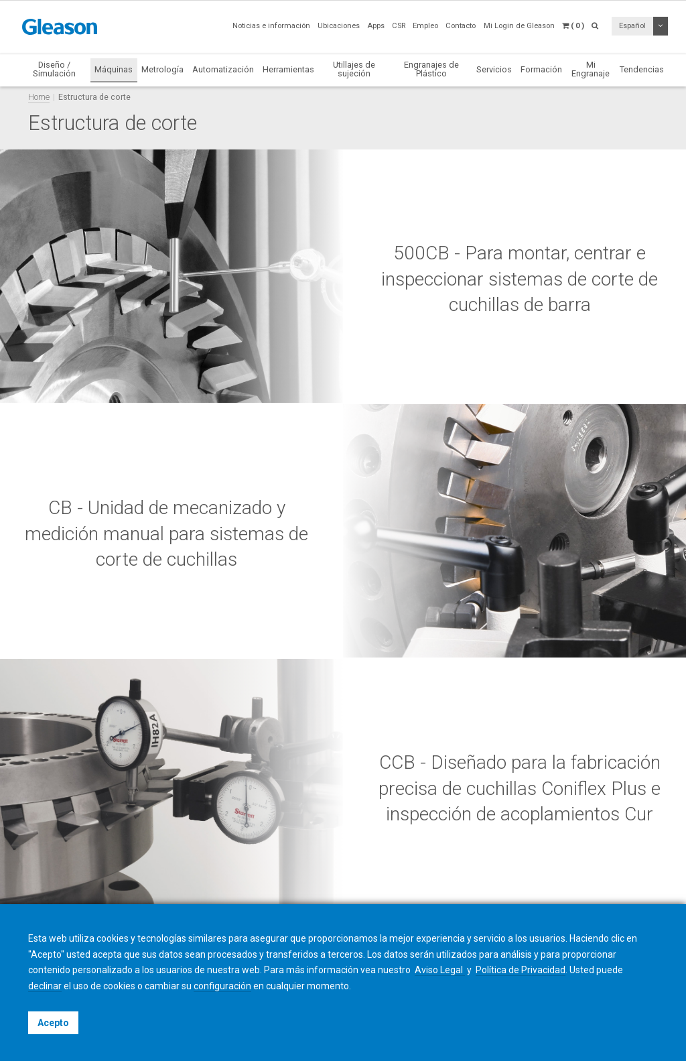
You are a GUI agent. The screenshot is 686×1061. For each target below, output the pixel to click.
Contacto (460, 25)
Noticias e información (271, 25)
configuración (222, 986)
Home (39, 97)
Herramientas (288, 69)
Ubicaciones (339, 25)
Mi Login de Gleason (519, 25)
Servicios (494, 69)
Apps (376, 25)
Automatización (223, 69)
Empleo (425, 25)
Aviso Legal (440, 969)
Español (632, 25)
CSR (398, 25)
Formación (541, 69)
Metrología (162, 69)
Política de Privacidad (520, 969)
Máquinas (113, 69)
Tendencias (642, 69)
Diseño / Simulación (54, 69)
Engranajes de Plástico (431, 69)
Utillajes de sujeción (354, 69)
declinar (45, 986)
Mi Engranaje (590, 69)
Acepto (53, 1022)
